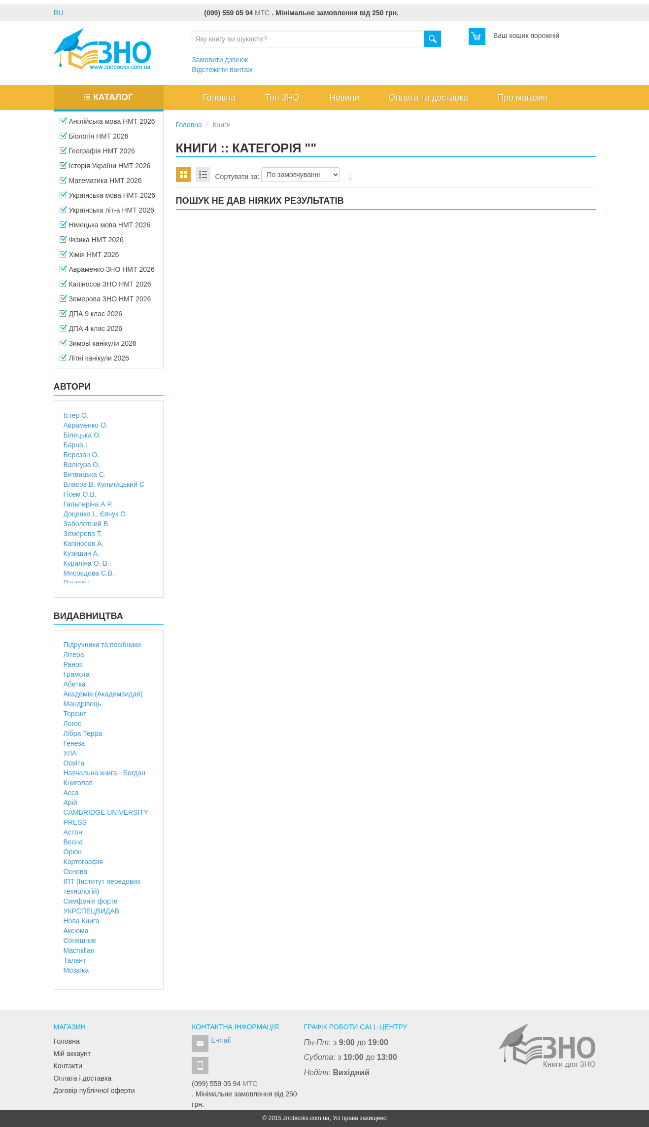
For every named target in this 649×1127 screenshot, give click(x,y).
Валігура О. (82, 465)
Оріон (73, 852)
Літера (74, 654)
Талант (75, 960)
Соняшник (80, 941)
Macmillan (79, 950)
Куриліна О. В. (86, 563)
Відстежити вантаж (222, 69)
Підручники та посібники (102, 645)
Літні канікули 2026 (94, 361)
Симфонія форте (91, 901)
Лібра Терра (83, 733)
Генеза (74, 743)
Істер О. (76, 415)
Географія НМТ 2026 (97, 154)
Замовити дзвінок (220, 60)
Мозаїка (76, 970)
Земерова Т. (83, 534)
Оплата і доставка (83, 1078)
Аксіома (76, 931)
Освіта (74, 763)
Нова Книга (82, 921)
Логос (73, 723)
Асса (71, 793)
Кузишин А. (82, 553)
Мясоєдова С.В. (89, 573)
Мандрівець (83, 704)
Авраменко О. (86, 425)
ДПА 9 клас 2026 (91, 317)
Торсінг (75, 714)
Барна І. (76, 445)
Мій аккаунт (72, 1053)
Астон (73, 832)
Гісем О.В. (80, 494)
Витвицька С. (85, 474)
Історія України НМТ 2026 (105, 169)
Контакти (68, 1066)
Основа (75, 871)
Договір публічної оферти (94, 1090)
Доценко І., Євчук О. (96, 514)
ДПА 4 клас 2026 (91, 331)
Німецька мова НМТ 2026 (105, 228)
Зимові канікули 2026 (98, 346)
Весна (73, 842)
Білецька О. (82, 435)
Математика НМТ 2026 (101, 183)
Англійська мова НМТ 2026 (107, 124)
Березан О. (82, 455)
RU (59, 13)
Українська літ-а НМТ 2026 (107, 213)
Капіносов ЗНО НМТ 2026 (105, 287)
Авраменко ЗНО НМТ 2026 (107, 272)
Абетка (75, 684)
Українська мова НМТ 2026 (108, 198)
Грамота (77, 674)
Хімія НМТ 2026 (89, 257)
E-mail (221, 1040)
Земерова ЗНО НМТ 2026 (105, 302)
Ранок (73, 664)
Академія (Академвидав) (103, 694)
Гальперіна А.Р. (88, 504)
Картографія (83, 862)
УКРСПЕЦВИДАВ (92, 911)
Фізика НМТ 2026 (92, 243)
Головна (67, 1041)
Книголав (78, 783)
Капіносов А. (84, 543)
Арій (70, 802)
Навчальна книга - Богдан (105, 773)
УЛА (70, 753)
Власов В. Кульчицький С (104, 484)
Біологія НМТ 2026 (94, 139)
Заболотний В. (87, 524)
